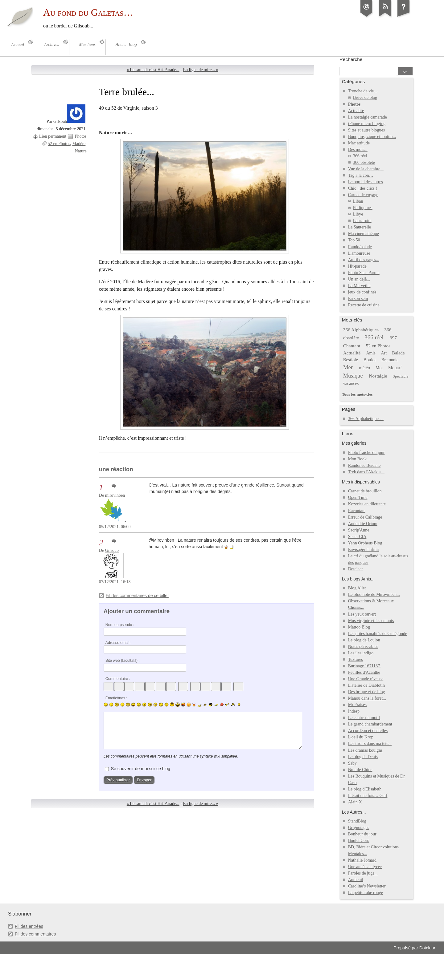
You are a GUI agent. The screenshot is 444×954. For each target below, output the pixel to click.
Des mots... (358, 149)
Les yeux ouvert (362, 614)
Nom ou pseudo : (119, 625)
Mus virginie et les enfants (371, 620)
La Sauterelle (359, 227)
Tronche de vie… (363, 91)
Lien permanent (52, 136)
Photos (81, 136)
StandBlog (357, 821)
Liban (358, 201)
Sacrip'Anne (358, 530)
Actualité (356, 110)
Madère (78, 143)
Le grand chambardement (370, 724)
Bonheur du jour (362, 834)
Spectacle (400, 376)
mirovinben (115, 495)
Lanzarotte (362, 220)
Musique (353, 376)
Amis (370, 353)
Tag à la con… (360, 175)
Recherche (351, 59)
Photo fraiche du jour (366, 452)
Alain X (355, 802)
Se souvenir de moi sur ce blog (140, 768)
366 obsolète (364, 162)
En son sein (358, 298)
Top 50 (354, 240)
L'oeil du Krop (360, 737)
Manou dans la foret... (367, 698)
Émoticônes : (116, 698)
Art (384, 353)
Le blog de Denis (363, 756)
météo (364, 367)
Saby (352, 763)
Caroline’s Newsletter (367, 886)
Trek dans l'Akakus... (366, 472)
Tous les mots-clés (357, 394)
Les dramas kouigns (365, 750)
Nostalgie (378, 375)
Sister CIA (357, 536)
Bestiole (350, 359)
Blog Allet (357, 588)
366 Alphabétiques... (366, 418)
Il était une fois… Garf (368, 795)
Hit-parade (357, 266)
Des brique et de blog (366, 691)
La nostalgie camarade (367, 117)
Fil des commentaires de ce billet (137, 595)
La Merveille (359, 285)
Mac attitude (359, 143)
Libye (358, 214)
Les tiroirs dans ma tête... (370, 743)
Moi (379, 368)
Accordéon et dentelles (368, 730)
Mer (348, 367)
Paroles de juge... (363, 873)
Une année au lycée (365, 866)
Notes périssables (363, 646)
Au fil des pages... (363, 259)
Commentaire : (117, 679)
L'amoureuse (359, 253)
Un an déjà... (359, 279)
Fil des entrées (29, 926)
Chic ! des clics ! (362, 188)
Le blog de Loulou (364, 640)
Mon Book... (359, 459)
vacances (351, 383)
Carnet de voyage (363, 194)
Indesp (354, 711)
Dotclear (355, 569)
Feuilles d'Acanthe (364, 672)
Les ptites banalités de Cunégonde (377, 633)
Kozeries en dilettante (367, 504)
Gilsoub (112, 550)
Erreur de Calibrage (365, 517)
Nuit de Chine (360, 769)
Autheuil (355, 879)
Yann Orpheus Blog (365, 543)
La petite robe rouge (365, 892)
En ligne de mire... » (200, 69)
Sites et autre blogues (366, 130)
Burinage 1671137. (364, 666)
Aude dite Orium (362, 523)
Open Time (358, 497)
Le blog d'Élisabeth (364, 789)
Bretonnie (389, 360)
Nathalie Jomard (362, 860)
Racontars (356, 510)
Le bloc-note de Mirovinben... (374, 594)
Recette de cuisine (364, 305)
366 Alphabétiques (361, 329)
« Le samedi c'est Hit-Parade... (153, 69)
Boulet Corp (358, 840)
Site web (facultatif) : (122, 660)
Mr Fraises (357, 704)
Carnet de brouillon (365, 491)
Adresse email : (118, 643)
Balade (398, 352)
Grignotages (358, 827)
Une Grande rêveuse (365, 679)
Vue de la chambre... (366, 169)
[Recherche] (368, 71)
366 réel (360, 156)
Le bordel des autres (365, 182)
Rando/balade (360, 247)
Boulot (370, 359)
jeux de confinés (362, 292)
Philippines (362, 207)
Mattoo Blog (359, 627)
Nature (81, 151)
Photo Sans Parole (364, 272)
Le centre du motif (364, 717)
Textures (355, 659)
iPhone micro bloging (366, 123)
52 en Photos (59, 143)
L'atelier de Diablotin (366, 685)
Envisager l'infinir (363, 549)
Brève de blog (365, 97)
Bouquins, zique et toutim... (372, 136)
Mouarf (395, 367)
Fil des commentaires (35, 934)
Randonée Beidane (364, 465)
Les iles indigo (361, 653)
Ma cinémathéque (363, 233)
